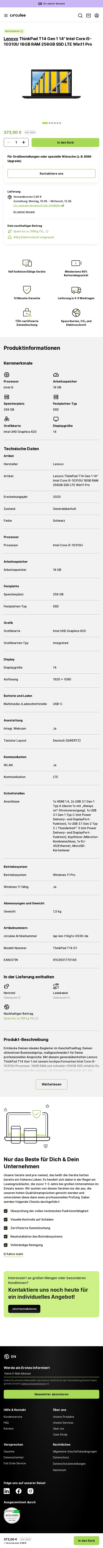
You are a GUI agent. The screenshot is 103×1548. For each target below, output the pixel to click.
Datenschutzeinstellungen (69, 1463)
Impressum (59, 1469)
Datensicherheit (14, 1457)
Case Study (60, 1434)
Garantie (9, 1451)
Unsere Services (63, 1422)
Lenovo (11, 38)
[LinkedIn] (7, 1491)
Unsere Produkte (63, 1416)
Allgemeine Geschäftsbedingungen (75, 1451)
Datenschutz (61, 1457)
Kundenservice (13, 1416)
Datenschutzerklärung (33, 1383)
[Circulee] (18, 15)
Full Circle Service (15, 1463)
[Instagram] (30, 1491)
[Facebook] (19, 1491)
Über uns (58, 1428)
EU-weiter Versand (54, 3)
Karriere (9, 1428)
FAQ (6, 1422)
